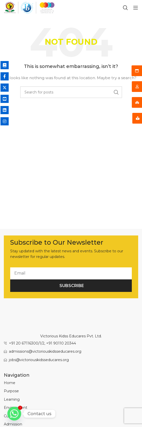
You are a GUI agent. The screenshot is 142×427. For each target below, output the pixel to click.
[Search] (125, 8)
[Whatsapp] (14, 414)
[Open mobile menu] (136, 8)
